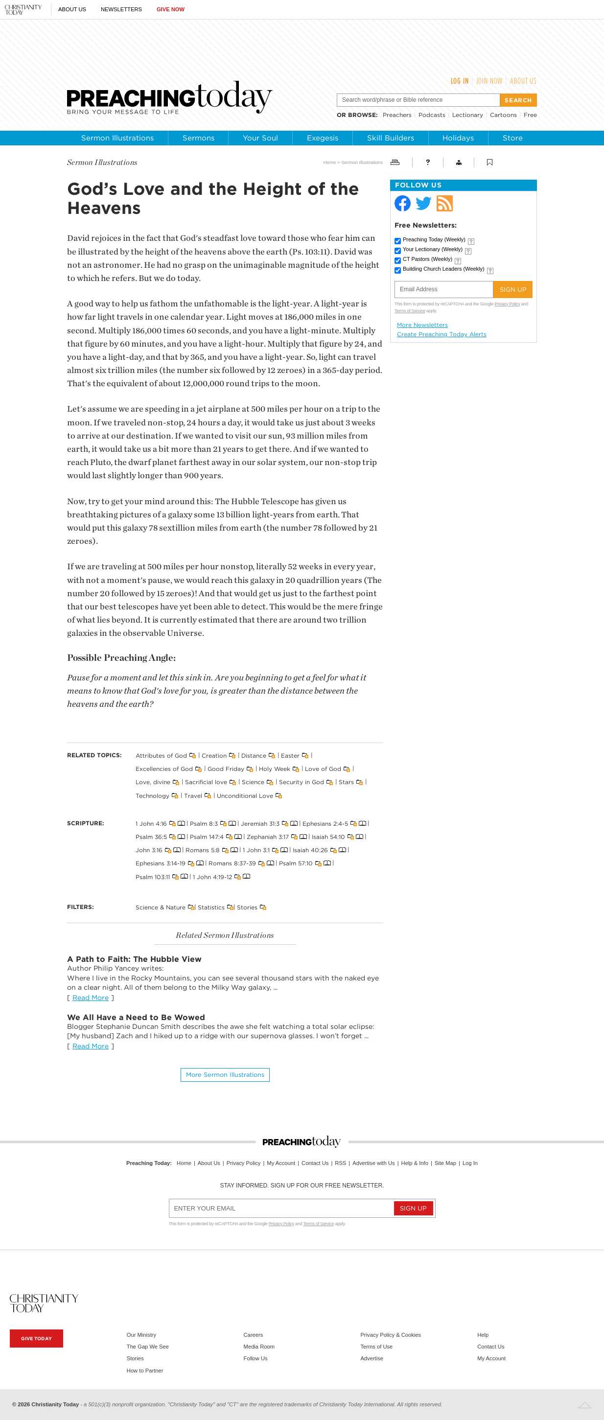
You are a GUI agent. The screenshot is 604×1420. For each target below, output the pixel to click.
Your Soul (260, 138)
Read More (90, 997)
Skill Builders (390, 138)
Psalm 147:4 (207, 836)
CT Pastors (427, 259)
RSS (340, 1163)
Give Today (36, 1338)
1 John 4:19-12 (212, 876)
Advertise (371, 1358)
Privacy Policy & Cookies (390, 1335)
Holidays (458, 138)
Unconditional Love (245, 795)
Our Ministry (141, 1335)
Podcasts (431, 114)
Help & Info (414, 1163)
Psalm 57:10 (296, 863)
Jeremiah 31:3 (260, 823)
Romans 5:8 (203, 850)
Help (482, 1335)
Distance (253, 755)
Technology (152, 795)
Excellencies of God (164, 768)
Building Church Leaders (444, 269)
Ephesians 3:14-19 (161, 863)
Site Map (445, 1163)
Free (530, 114)
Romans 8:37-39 (232, 863)
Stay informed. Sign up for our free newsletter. (302, 1185)
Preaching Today (434, 239)
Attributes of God (161, 755)
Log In (460, 81)
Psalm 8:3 (204, 823)
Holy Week (274, 768)
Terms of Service (410, 310)
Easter (290, 755)
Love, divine (153, 782)
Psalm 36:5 (151, 836)
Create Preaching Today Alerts (442, 334)
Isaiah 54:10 (328, 836)
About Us (72, 9)
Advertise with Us (373, 1163)
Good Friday (226, 768)
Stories (247, 906)
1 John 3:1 (256, 850)
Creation (214, 755)
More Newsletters (422, 325)
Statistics (211, 906)
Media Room (259, 1347)
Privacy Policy (507, 304)
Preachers (397, 114)
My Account (281, 1163)
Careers (253, 1335)
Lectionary (467, 114)
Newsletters (121, 9)
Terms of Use (376, 1347)
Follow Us (256, 1358)
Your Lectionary (433, 249)
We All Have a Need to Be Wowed (136, 1017)
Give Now (171, 9)
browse (362, 114)
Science (253, 782)
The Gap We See (148, 1347)
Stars (346, 782)
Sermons (198, 138)
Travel (193, 795)
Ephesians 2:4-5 (325, 823)
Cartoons (503, 114)
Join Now (489, 81)
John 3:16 (149, 850)
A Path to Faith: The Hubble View (134, 959)
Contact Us (315, 1163)
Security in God (301, 782)
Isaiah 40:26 (310, 850)
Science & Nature (161, 906)
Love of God (323, 768)
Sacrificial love (206, 782)
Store (513, 138)
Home (330, 162)
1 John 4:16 (151, 823)
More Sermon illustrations (225, 1074)
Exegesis (322, 138)
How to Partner (145, 1370)
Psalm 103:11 (153, 876)
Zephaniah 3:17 (268, 836)
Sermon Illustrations (117, 138)
